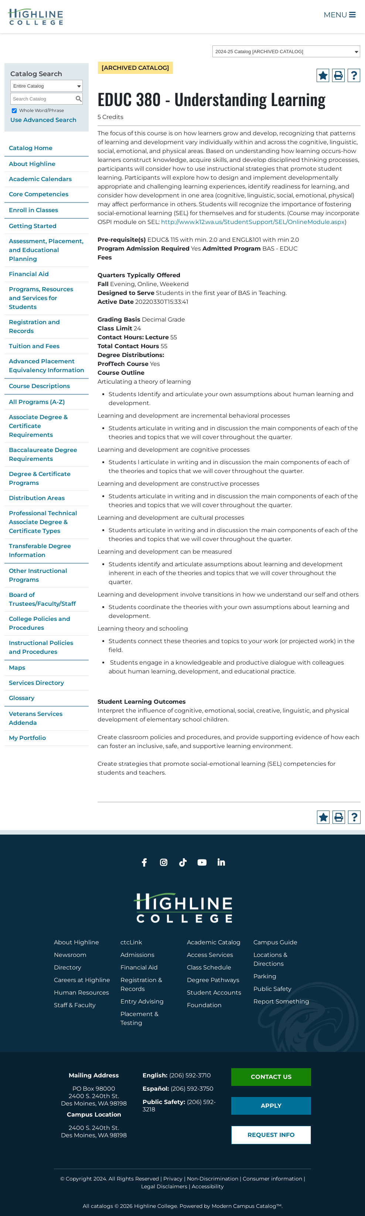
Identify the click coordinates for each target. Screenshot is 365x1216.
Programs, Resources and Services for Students (41, 298)
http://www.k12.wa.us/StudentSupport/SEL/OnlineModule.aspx (253, 221)
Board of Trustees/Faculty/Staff (42, 599)
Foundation (204, 1005)
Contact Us (271, 1076)
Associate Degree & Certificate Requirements (38, 426)
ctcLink (131, 942)
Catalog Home (30, 148)
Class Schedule (209, 967)
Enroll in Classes (33, 210)
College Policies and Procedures (39, 623)
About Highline (32, 163)
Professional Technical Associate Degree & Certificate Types (43, 522)
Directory (67, 967)
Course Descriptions (39, 386)
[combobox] (286, 51)
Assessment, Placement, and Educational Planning (46, 250)
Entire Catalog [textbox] (28, 86)
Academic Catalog (214, 942)
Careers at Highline (82, 980)
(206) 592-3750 (192, 1088)
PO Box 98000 (93, 1088)
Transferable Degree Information (40, 550)
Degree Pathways (213, 980)
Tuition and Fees (34, 346)
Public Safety (272, 988)
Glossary (21, 698)
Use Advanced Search (43, 119)
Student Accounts (214, 992)
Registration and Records (34, 326)
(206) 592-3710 (190, 1075)
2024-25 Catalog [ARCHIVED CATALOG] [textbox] (259, 51)
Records (132, 988)
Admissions (138, 954)
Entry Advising (142, 1001)
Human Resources (81, 992)
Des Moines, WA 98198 (94, 1103)
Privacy (172, 1178)
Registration (138, 980)
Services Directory (36, 682)
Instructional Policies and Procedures (41, 647)
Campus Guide (275, 942)
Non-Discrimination (212, 1178)
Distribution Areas (37, 498)
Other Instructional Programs (38, 575)
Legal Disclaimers (164, 1186)
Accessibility (208, 1186)
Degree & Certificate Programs (40, 478)
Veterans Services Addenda (35, 718)
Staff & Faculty (75, 1005)
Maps (17, 667)
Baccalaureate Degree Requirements (43, 454)
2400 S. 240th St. (94, 1096)
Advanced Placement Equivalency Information (46, 366)
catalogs (102, 1206)
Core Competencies (38, 194)
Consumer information (272, 1178)
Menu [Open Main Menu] (340, 14)
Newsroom (70, 954)
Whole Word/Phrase (41, 110)
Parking (264, 976)
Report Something (281, 1001)
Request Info (271, 1134)
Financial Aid (29, 274)
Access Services (210, 954)
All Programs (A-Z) (37, 401)
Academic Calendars (40, 179)
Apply (271, 1105)
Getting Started (33, 226)
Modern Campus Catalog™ (247, 1206)
